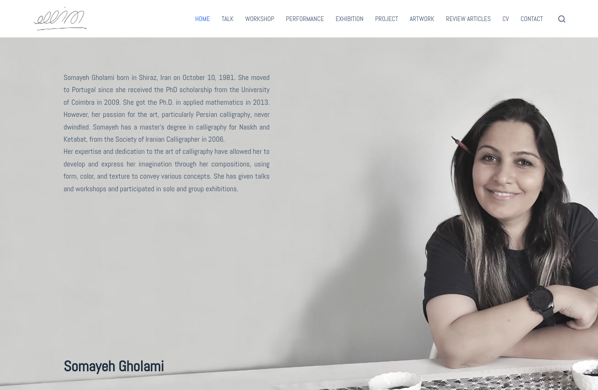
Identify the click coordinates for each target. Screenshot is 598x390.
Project (386, 18)
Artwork (422, 18)
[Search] (561, 18)
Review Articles (468, 18)
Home (202, 18)
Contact (531, 18)
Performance (305, 18)
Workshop (259, 18)
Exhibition (349, 18)
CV (505, 18)
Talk (227, 18)
